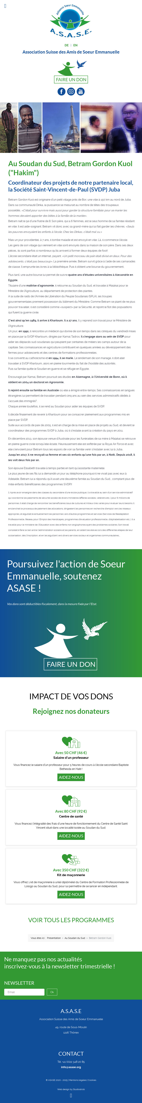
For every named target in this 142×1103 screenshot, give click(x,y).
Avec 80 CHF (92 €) (71, 811)
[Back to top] (71, 1096)
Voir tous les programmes (71, 920)
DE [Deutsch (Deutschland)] (67, 45)
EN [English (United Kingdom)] (75, 45)
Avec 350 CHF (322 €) (71, 870)
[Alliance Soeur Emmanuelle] (71, 20)
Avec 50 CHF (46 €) (71, 753)
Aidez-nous (71, 777)
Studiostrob (79, 1089)
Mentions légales (77, 1080)
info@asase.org (71, 1067)
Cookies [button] (92, 1080)
